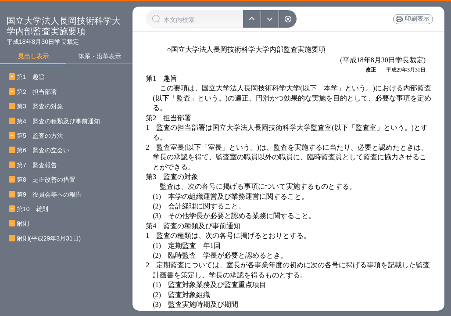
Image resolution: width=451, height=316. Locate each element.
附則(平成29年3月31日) (49, 238)
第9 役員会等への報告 (49, 194)
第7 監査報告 (37, 165)
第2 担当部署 (37, 92)
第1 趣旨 (31, 77)
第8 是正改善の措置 (46, 179)
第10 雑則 (32, 209)
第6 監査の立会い (43, 150)
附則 (23, 223)
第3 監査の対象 (40, 106)
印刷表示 (415, 18)
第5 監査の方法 (40, 136)
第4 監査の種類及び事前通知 (58, 121)
